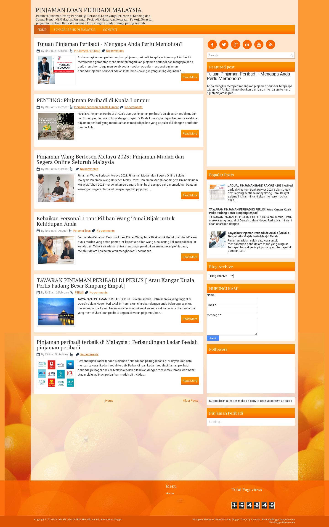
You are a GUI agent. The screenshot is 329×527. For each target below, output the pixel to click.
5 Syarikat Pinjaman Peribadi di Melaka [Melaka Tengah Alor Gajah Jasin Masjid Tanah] (258, 234)
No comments (115, 50)
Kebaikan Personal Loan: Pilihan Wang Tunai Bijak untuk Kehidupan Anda (106, 220)
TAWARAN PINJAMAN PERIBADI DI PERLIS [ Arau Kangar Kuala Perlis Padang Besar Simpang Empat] (115, 282)
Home (42, 30)
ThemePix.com (222, 519)
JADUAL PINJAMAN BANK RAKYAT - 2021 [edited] (260, 185)
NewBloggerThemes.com (282, 522)
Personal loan (82, 230)
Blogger (118, 519)
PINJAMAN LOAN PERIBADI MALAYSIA (88, 10)
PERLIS (79, 292)
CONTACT (110, 30)
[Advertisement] (118, 440)
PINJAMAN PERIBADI (87, 50)
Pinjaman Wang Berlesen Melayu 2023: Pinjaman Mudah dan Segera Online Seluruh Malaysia (110, 159)
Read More (190, 77)
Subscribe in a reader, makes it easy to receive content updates (250, 400)
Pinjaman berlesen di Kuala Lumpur (96, 107)
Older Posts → (192, 400)
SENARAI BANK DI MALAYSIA (75, 30)
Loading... (215, 421)
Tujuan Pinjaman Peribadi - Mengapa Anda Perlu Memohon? (110, 44)
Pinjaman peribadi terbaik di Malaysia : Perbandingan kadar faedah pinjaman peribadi (117, 344)
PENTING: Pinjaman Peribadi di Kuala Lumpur (93, 100)
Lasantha (255, 519)
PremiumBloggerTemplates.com (278, 519)
